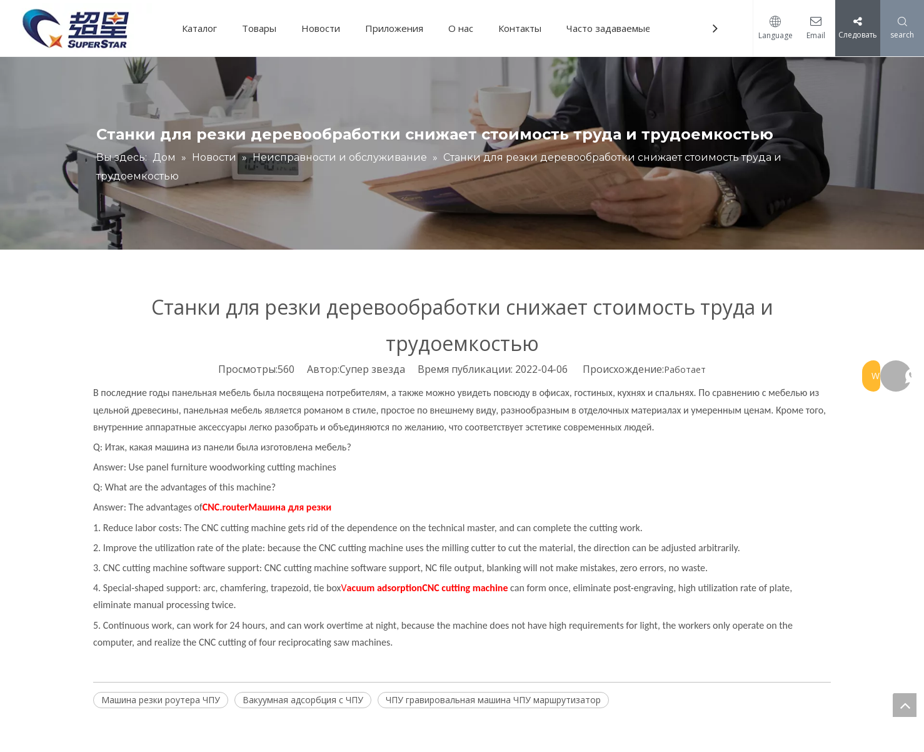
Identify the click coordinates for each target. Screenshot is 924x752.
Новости (325, 28)
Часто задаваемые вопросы (633, 28)
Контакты (524, 28)
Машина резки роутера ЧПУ (160, 700)
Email (812, 35)
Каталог (203, 28)
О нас (465, 28)
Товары (263, 28)
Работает (685, 369)
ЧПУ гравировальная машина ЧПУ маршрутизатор (493, 700)
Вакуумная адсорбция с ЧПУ (303, 700)
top (904, 705)
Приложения (398, 28)
